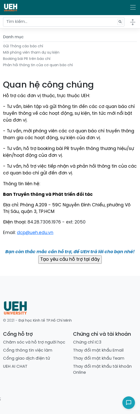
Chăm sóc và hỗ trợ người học (34, 342)
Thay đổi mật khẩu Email (98, 350)
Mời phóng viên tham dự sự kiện (31, 53)
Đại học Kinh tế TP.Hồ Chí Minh (45, 321)
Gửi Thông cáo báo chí (23, 46)
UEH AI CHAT (15, 366)
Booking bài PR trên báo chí (26, 59)
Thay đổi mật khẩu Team (98, 358)
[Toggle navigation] (133, 8)
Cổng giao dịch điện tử (26, 358)
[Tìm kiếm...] (63, 22)
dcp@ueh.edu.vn (35, 233)
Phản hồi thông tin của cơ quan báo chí (38, 65)
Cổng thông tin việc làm (27, 350)
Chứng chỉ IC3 (87, 342)
